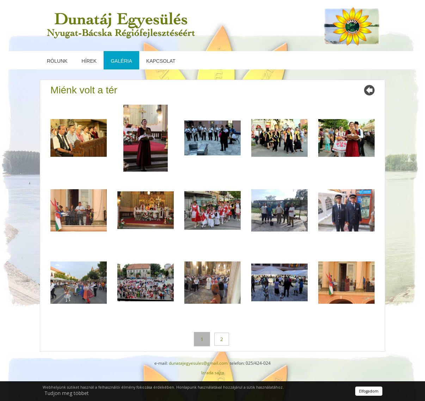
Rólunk (57, 61)
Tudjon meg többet (66, 393)
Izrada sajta (212, 373)
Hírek (89, 61)
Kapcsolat (160, 61)
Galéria (121, 61)
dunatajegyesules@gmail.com (198, 363)
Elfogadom (368, 391)
